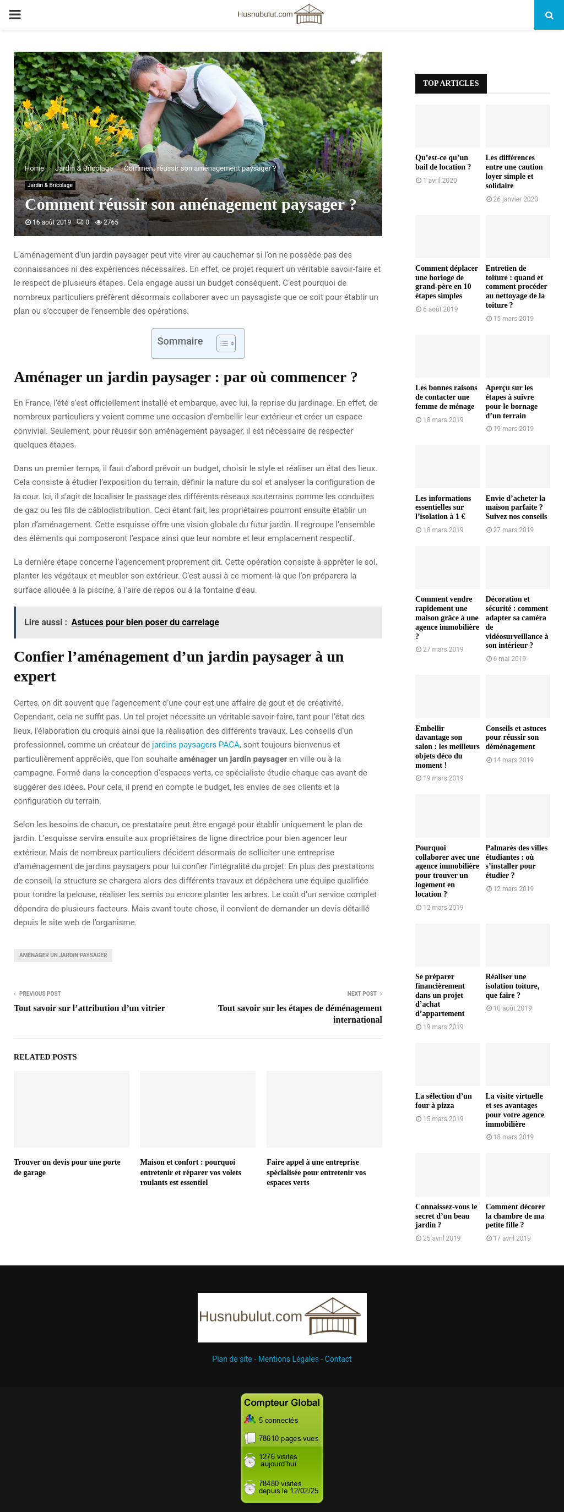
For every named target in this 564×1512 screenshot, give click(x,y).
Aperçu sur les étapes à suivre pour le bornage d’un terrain (512, 401)
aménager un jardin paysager (63, 955)
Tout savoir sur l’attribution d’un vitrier (89, 1008)
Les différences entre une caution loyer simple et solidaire (514, 171)
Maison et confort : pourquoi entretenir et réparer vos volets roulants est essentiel (190, 1172)
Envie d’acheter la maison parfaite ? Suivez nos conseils (516, 507)
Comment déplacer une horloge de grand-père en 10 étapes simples (446, 282)
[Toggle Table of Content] (220, 343)
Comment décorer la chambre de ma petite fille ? (515, 1216)
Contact (338, 1359)
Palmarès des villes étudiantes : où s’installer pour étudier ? (517, 862)
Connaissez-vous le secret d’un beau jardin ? (446, 1216)
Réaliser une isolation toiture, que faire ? (513, 986)
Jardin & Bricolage (50, 185)
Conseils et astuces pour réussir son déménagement (516, 737)
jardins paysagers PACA (196, 745)
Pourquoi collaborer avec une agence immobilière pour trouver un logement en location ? (447, 871)
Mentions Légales (288, 1359)
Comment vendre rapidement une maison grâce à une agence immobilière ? (447, 617)
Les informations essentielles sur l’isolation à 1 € (443, 507)
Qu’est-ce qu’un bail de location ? (443, 162)
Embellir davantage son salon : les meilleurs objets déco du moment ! (447, 746)
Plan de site (232, 1359)
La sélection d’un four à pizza (443, 1101)
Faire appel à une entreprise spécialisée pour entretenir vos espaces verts (316, 1172)
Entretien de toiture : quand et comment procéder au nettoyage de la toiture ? (516, 286)
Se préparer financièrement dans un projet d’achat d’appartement (440, 995)
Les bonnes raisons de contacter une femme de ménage (446, 397)
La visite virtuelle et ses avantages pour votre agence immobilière (515, 1110)
